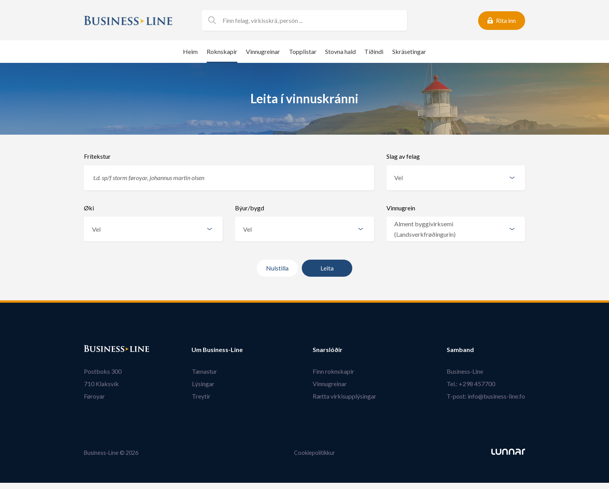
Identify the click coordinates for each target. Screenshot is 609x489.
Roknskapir (222, 51)
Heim (190, 51)
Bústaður (97, 350)
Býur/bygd (249, 208)
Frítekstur (97, 156)
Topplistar (303, 51)
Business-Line (465, 371)
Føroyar (94, 396)
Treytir (200, 396)
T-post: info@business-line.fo (486, 396)
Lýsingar (202, 383)
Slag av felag (403, 156)
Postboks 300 (103, 371)
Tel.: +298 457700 (471, 383)
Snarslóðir (328, 350)
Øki (89, 208)
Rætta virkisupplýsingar (345, 396)
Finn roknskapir (334, 371)
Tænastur (204, 371)
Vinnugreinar (263, 51)
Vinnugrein (400, 208)
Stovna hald (340, 51)
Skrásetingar (409, 51)
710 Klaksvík (101, 383)
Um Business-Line (217, 350)
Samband (460, 350)
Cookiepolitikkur (314, 452)
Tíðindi (373, 51)
